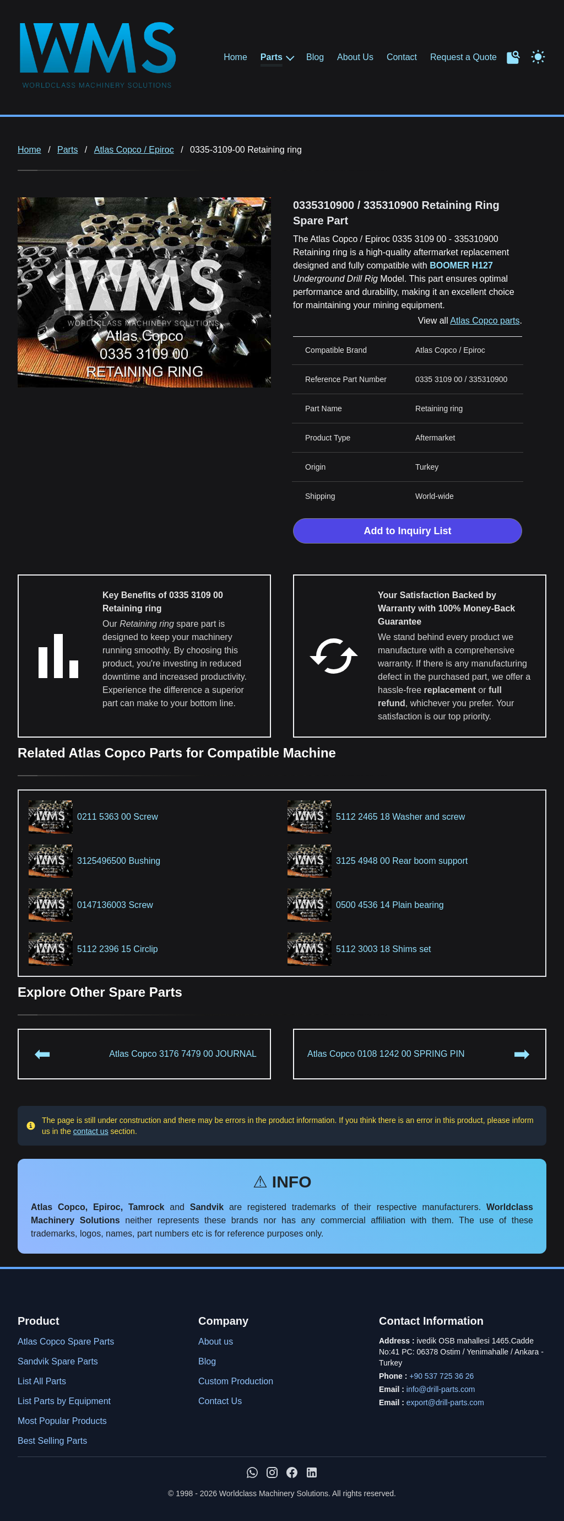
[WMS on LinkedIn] (311, 1472)
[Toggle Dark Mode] (538, 56)
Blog (315, 57)
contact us (91, 1131)
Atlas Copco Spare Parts (66, 1341)
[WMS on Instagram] (272, 1472)
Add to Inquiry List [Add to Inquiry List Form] (408, 530)
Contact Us (220, 1401)
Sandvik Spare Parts (58, 1361)
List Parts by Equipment (64, 1401)
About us (215, 1341)
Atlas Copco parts (484, 320)
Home (235, 57)
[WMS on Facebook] (292, 1472)
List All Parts (42, 1381)
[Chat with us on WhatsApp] (252, 1472)
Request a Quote (463, 57)
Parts (272, 57)
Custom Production (235, 1381)
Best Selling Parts (52, 1440)
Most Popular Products (62, 1421)
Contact (402, 57)
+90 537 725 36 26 (441, 1376)
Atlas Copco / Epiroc (134, 149)
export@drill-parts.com (445, 1402)
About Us (355, 57)
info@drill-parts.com (440, 1389)
